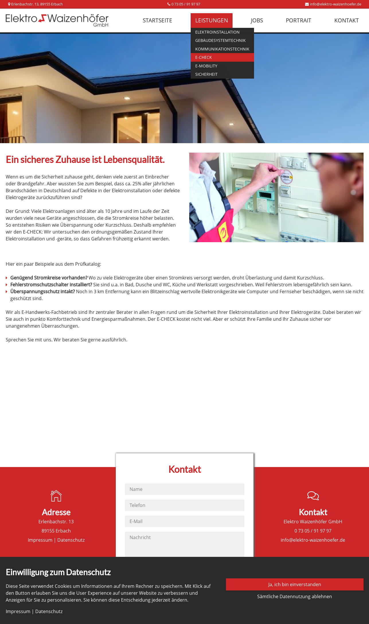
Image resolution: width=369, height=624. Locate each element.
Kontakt (346, 20)
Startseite (157, 20)
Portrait (298, 20)
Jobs (257, 20)
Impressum (40, 540)
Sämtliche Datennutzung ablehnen (294, 596)
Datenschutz (71, 540)
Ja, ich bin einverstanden (294, 584)
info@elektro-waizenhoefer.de (335, 4)
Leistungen (211, 20)
